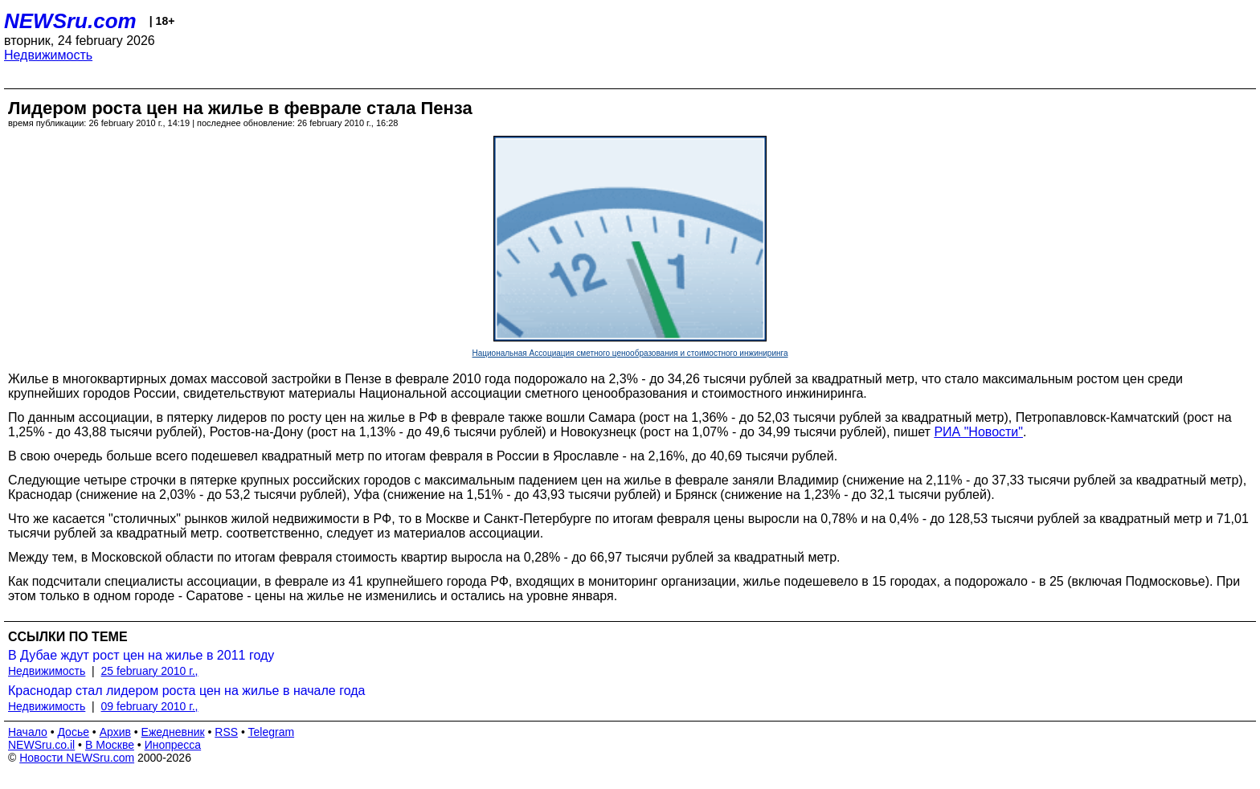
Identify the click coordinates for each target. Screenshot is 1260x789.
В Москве (109, 744)
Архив (115, 732)
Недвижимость (48, 55)
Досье (73, 732)
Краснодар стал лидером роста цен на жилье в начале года (186, 690)
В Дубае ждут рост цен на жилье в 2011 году (141, 655)
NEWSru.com (70, 21)
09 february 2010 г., (149, 706)
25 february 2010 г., (149, 670)
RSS (226, 732)
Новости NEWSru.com (76, 757)
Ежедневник (173, 732)
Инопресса (173, 744)
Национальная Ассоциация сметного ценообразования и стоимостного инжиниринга (630, 353)
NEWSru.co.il (41, 744)
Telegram (271, 732)
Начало (27, 732)
